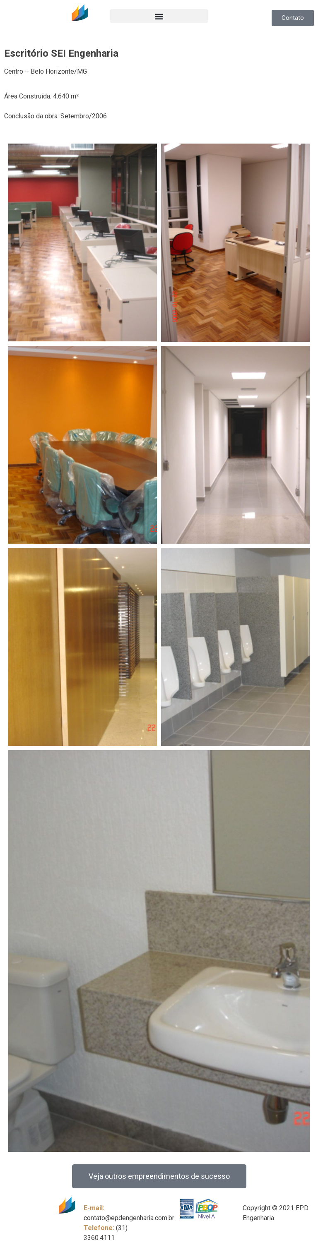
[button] (159, 16)
